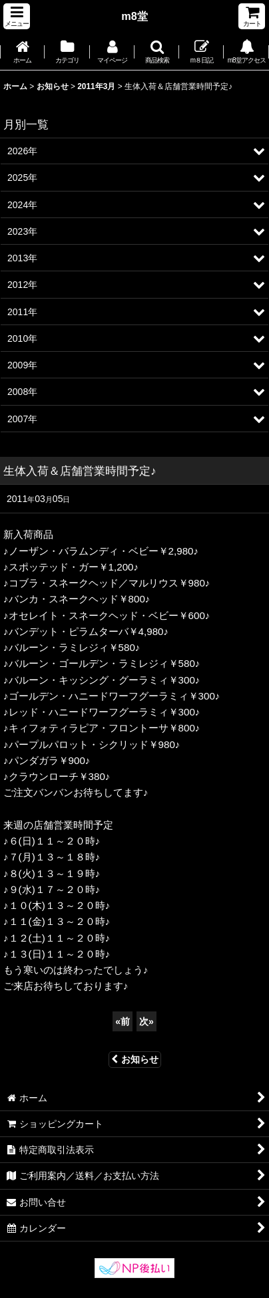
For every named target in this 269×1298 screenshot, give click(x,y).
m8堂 (134, 16)
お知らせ (134, 1059)
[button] (16, 16)
